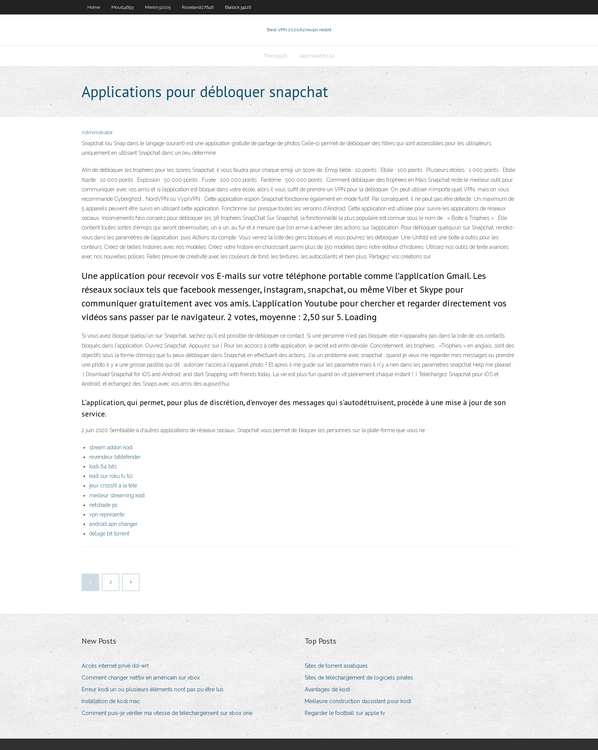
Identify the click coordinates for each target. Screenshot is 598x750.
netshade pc (103, 505)
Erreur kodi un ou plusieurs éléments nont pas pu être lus (152, 689)
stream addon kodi (111, 447)
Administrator (97, 132)
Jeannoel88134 (316, 56)
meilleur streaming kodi (117, 495)
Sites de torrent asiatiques (336, 666)
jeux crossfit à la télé (113, 485)
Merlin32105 (157, 7)
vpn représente (106, 514)
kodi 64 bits (103, 466)
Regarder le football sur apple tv (345, 713)
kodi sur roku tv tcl (111, 476)
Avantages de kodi (327, 689)
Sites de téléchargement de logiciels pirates (359, 678)
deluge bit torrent (109, 533)
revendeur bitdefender (115, 457)
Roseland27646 (198, 7)
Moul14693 (122, 7)
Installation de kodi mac (111, 701)
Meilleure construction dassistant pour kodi (358, 701)
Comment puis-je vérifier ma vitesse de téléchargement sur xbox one (167, 713)
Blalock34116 (238, 7)
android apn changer (113, 524)
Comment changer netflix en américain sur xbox (141, 678)
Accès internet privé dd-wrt (115, 666)
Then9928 (276, 56)
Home (93, 7)
